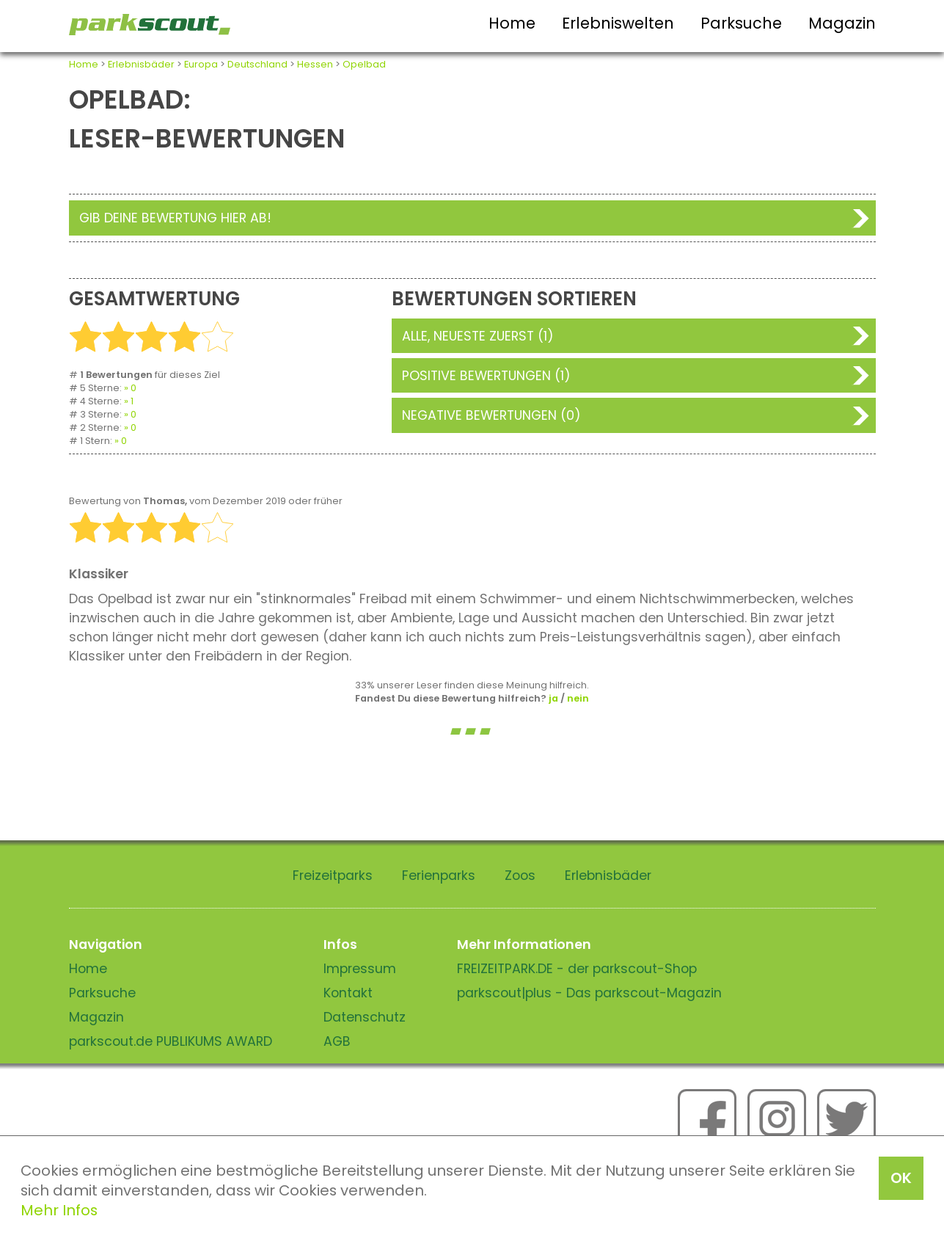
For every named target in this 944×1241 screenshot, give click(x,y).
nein (578, 698)
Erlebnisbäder (141, 64)
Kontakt (348, 993)
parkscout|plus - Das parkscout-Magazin (589, 993)
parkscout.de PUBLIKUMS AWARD (170, 1041)
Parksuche (741, 23)
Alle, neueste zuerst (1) (478, 336)
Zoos (520, 875)
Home (512, 23)
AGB (337, 1041)
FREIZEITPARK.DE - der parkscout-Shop (577, 969)
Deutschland (257, 64)
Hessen (315, 64)
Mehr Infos (59, 1210)
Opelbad (364, 64)
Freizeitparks (333, 875)
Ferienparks (438, 875)
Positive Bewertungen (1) (486, 376)
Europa (201, 64)
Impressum (359, 969)
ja (553, 698)
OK (901, 1178)
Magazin (842, 23)
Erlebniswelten (618, 23)
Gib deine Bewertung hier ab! (175, 218)
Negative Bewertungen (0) (491, 415)
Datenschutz (364, 1017)
